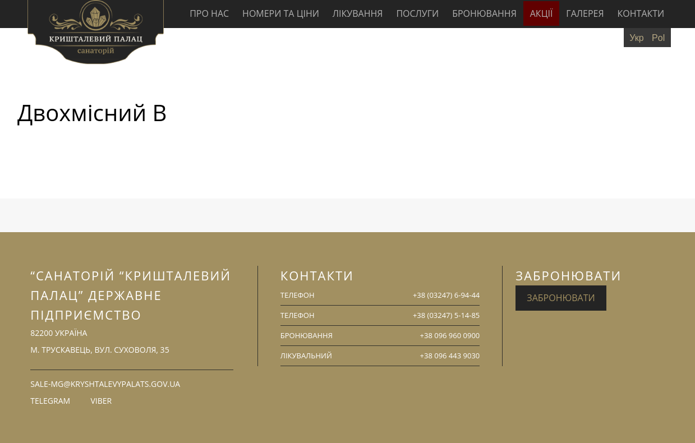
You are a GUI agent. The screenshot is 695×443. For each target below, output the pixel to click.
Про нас (209, 13)
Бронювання (484, 13)
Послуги (417, 13)
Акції (541, 13)
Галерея (585, 13)
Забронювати (561, 298)
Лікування (358, 13)
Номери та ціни (280, 13)
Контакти (641, 13)
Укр (636, 38)
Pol (658, 38)
